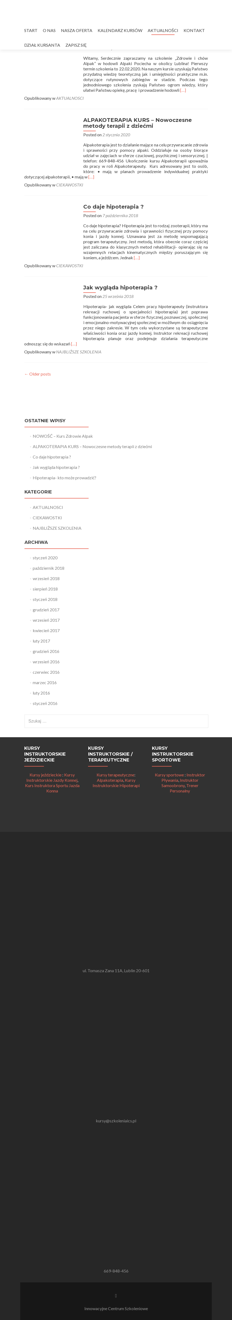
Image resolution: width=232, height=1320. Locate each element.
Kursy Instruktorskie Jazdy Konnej (51, 777)
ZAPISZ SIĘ (76, 44)
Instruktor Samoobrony (179, 782)
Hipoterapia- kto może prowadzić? (64, 477)
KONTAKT (194, 30)
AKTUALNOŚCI (163, 30)
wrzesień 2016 (46, 661)
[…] (182, 90)
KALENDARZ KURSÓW (120, 30)
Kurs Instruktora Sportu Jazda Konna (52, 788)
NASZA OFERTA (76, 30)
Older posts (37, 373)
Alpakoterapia (110, 780)
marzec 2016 (45, 682)
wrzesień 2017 (46, 620)
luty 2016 (41, 692)
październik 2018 (48, 568)
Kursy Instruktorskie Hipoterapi (116, 782)
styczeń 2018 (45, 599)
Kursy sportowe (169, 774)
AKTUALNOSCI (70, 98)
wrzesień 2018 (46, 578)
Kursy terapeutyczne (115, 774)
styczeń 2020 (45, 557)
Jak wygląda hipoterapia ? (120, 287)
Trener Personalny (184, 788)
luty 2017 (41, 640)
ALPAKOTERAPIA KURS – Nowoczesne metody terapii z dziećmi (137, 123)
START (31, 30)
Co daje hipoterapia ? (113, 207)
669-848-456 (116, 1270)
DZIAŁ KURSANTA (42, 44)
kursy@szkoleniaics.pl (116, 1120)
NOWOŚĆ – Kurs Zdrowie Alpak (63, 435)
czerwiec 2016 (46, 672)
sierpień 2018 (45, 588)
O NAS (49, 30)
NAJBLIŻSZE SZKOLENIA (78, 351)
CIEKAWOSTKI (69, 184)
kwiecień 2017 (46, 630)
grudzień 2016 (46, 651)
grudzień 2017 (46, 609)
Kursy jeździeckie (45, 774)
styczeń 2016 (45, 703)
